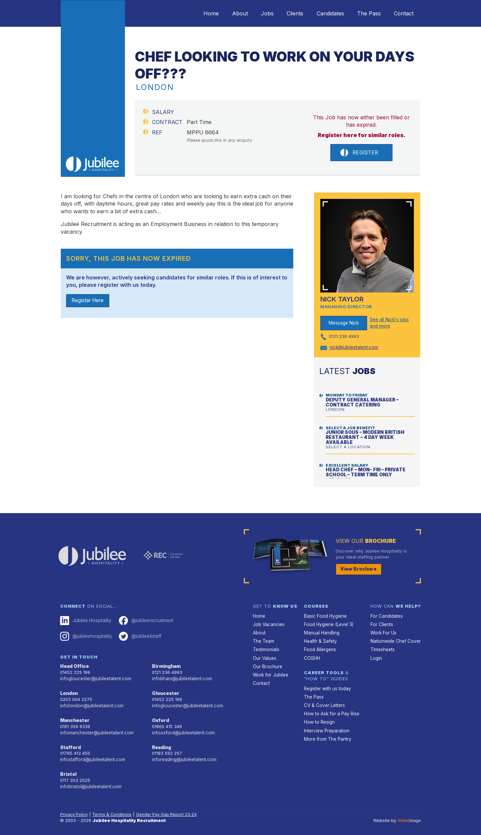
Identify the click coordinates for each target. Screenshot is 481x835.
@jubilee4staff (138, 635)
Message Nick (343, 323)
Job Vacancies (268, 623)
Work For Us (382, 631)
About (224, 13)
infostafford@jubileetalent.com (92, 755)
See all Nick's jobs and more (389, 323)
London (69, 691)
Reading (161, 743)
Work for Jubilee (270, 672)
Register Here (89, 301)
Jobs (254, 13)
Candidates (323, 13)
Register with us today (326, 685)
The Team (263, 639)
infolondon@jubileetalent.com (90, 703)
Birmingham (166, 664)
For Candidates (386, 615)
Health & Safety (320, 639)
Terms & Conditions (114, 809)
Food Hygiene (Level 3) (327, 623)
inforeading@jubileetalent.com (183, 755)
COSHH (311, 655)
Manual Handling (321, 631)
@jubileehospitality (85, 635)
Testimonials (266, 647)
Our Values (264, 655)
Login (375, 655)
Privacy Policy (74, 809)
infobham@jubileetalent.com (181, 676)
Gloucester (165, 691)
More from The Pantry (326, 734)
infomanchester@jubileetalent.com (95, 729)
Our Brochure (266, 663)
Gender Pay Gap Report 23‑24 (169, 809)
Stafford (70, 743)
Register (359, 153)
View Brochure (357, 568)
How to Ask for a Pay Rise (331, 710)
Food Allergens (319, 647)
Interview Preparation (326, 726)
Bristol (67, 769)
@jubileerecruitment (143, 619)
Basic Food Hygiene (324, 615)
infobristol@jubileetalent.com (90, 782)
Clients (285, 13)
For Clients (381, 623)
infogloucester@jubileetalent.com (94, 676)
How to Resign (318, 718)
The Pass (364, 13)
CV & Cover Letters (324, 702)
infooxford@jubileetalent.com (182, 729)
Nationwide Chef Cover (394, 639)
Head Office (74, 664)
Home (192, 13)
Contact (402, 13)
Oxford (160, 717)
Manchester (74, 717)
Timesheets (382, 647)
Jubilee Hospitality (85, 619)
